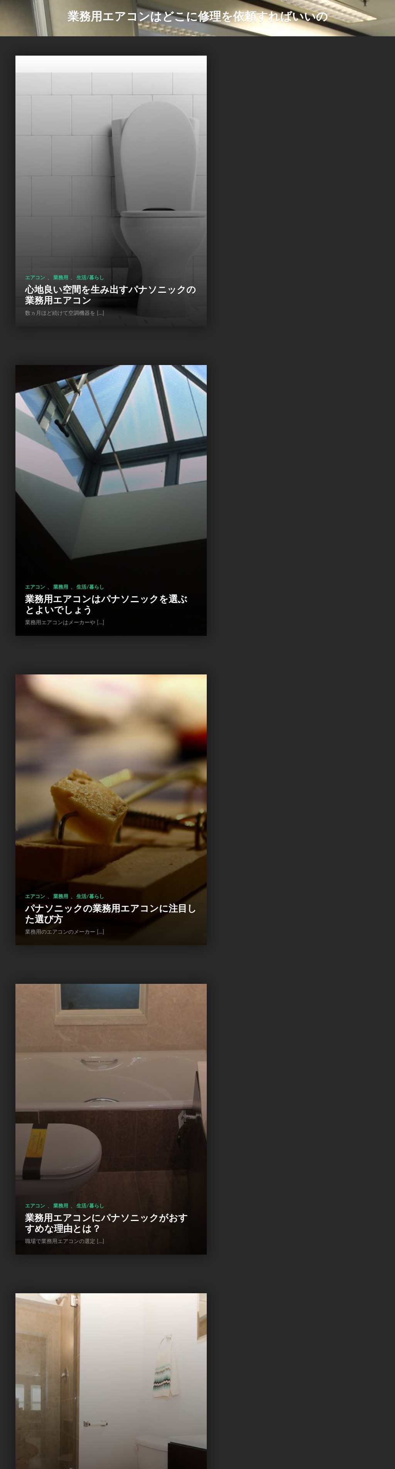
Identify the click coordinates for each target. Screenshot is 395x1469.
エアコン (35, 239)
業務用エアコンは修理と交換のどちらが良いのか (96, 1338)
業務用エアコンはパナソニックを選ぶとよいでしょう (291, 256)
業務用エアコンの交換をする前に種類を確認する (96, 1067)
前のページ (145, 1415)
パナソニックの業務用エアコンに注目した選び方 (97, 526)
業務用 (60, 239)
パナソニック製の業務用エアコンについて (96, 797)
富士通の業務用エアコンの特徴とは (290, 797)
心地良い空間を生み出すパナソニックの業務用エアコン (96, 256)
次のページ (249, 1415)
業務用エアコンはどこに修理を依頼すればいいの (198, 16)
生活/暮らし (90, 239)
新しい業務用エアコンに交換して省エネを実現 (290, 1067)
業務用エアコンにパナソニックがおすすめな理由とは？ (291, 526)
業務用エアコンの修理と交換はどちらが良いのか (290, 1338)
